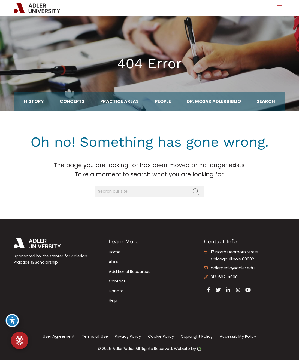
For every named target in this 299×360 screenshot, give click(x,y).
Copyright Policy (197, 336)
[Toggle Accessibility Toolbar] (12, 320)
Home (114, 252)
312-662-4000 (224, 277)
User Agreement (59, 336)
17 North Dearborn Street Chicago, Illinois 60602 (235, 255)
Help (113, 300)
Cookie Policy (161, 336)
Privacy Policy (128, 336)
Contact (117, 281)
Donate (116, 291)
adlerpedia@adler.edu (233, 268)
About (115, 261)
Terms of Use (95, 336)
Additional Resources (129, 271)
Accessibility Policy (238, 336)
